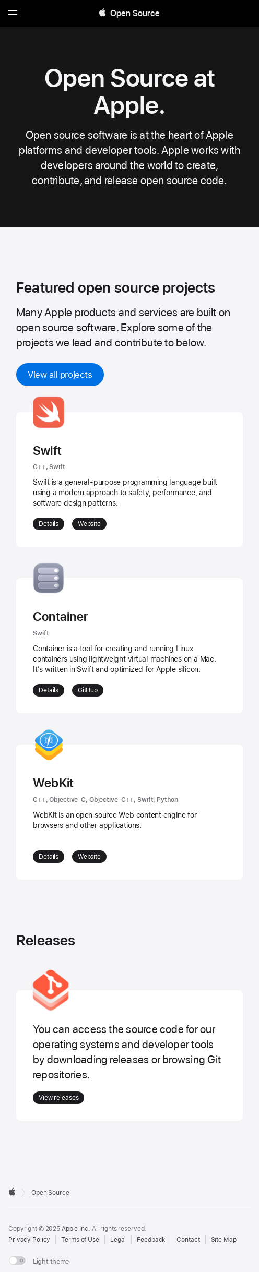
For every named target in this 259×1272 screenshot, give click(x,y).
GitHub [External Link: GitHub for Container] (88, 690)
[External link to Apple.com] (12, 1191)
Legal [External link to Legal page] (118, 1239)
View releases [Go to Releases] (58, 1097)
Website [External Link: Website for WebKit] (89, 856)
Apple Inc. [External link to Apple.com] (76, 1228)
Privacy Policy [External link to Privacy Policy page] (29, 1239)
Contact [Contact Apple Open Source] (187, 1239)
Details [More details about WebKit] (48, 856)
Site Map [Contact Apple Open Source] (224, 1239)
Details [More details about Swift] (48, 523)
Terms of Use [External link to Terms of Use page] (80, 1239)
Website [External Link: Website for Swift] (89, 523)
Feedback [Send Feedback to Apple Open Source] (151, 1239)
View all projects (60, 374)
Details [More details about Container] (48, 690)
